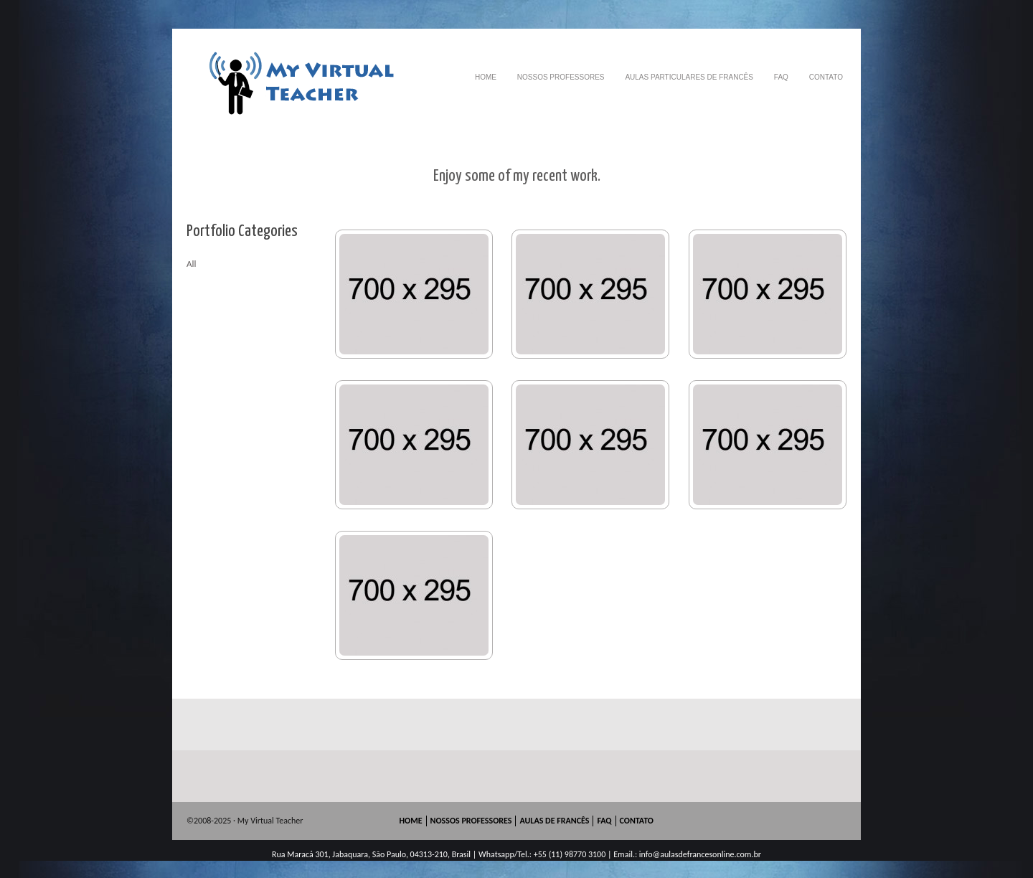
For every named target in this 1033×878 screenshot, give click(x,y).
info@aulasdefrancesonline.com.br (700, 854)
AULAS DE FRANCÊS (554, 821)
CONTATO (826, 77)
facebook (773, 821)
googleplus (794, 821)
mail (836, 821)
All (192, 263)
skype (815, 821)
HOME (485, 77)
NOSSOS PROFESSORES (561, 77)
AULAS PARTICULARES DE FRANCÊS (689, 77)
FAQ (781, 77)
